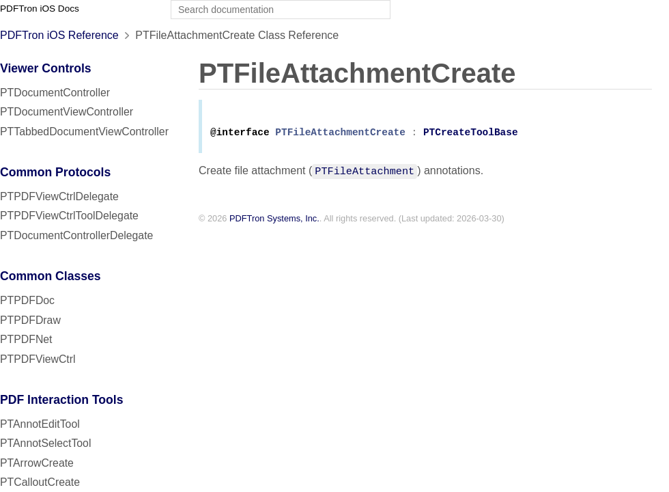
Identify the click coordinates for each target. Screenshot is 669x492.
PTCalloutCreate (40, 482)
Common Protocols (55, 172)
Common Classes (50, 276)
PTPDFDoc (27, 300)
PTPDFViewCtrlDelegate (59, 196)
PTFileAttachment (364, 173)
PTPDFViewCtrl (38, 359)
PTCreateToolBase (470, 134)
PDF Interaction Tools (62, 400)
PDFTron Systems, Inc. (274, 221)
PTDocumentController (55, 92)
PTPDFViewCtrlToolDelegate (69, 215)
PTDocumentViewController (66, 112)
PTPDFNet (26, 339)
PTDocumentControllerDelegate (76, 235)
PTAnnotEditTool (40, 424)
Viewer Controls (45, 68)
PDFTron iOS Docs (39, 8)
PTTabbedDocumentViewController (84, 131)
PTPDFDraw (30, 320)
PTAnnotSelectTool (45, 443)
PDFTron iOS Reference (59, 35)
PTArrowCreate (37, 463)
